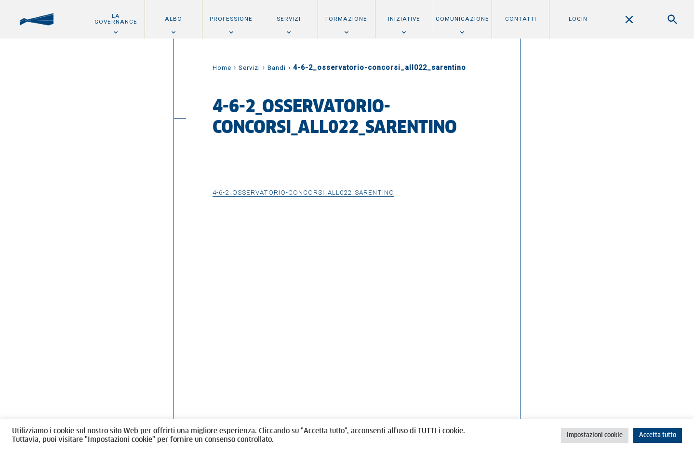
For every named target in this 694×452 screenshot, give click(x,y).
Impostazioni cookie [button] (595, 435)
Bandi (276, 67)
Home (222, 67)
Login (578, 18)
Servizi (289, 18)
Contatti (520, 18)
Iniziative (404, 18)
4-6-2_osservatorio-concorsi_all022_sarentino (303, 192)
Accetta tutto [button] (657, 435)
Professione (231, 18)
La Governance (115, 19)
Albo (173, 18)
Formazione (346, 18)
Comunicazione (462, 18)
